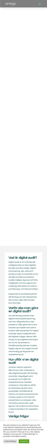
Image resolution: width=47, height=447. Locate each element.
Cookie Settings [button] (10, 441)
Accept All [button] (24, 441)
